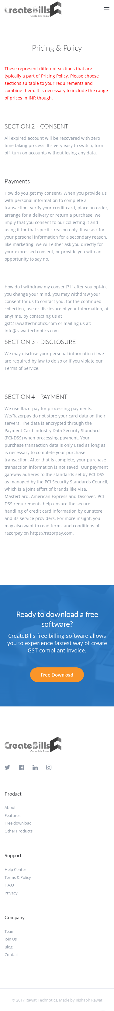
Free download (18, 823)
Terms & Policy (18, 877)
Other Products (19, 831)
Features (12, 815)
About (10, 807)
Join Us (11, 939)
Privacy (11, 893)
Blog (8, 947)
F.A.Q (9, 885)
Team (10, 931)
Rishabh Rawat (89, 1000)
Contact (12, 954)
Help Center (15, 869)
